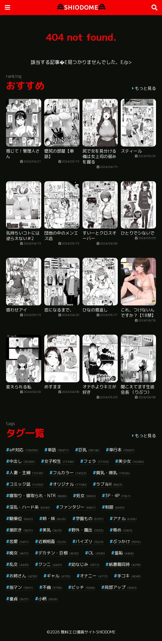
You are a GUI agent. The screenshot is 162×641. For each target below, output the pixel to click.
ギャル (58, 576)
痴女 (19, 553)
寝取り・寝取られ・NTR (38, 495)
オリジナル (70, 484)
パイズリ (90, 541)
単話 (58, 450)
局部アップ (120, 587)
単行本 (122, 450)
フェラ (96, 461)
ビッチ (83, 587)
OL (96, 553)
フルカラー (70, 472)
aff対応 (23, 450)
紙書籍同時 (125, 564)
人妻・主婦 (26, 472)
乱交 (19, 564)
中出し (22, 461)
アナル (125, 518)
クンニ (50, 564)
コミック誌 (26, 484)
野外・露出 (87, 530)
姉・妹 (54, 518)
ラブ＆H (109, 484)
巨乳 (89, 450)
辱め (122, 530)
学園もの (90, 518)
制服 (115, 507)
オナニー (94, 576)
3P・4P (118, 495)
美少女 (131, 461)
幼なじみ (85, 564)
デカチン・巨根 (58, 553)
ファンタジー (77, 507)
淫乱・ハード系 (29, 507)
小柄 (48, 599)
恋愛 (19, 541)
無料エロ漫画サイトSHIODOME (88, 632)
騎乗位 (21, 518)
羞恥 (124, 553)
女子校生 (59, 461)
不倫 (52, 587)
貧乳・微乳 (113, 472)
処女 (86, 495)
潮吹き (21, 530)
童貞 (19, 599)
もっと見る (145, 88)
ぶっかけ (127, 541)
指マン (21, 587)
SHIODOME (81, 7)
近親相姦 (52, 541)
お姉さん (23, 576)
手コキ (129, 576)
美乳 (52, 530)
